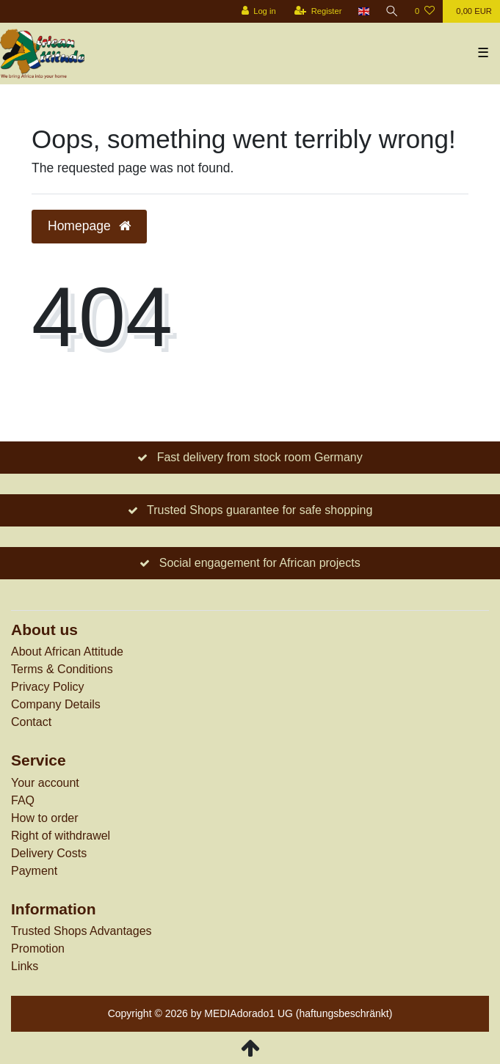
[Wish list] (425, 11)
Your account (45, 783)
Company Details (56, 704)
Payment (34, 871)
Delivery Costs (49, 853)
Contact (31, 722)
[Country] (363, 11)
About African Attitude (67, 651)
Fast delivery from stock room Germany (260, 457)
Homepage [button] (89, 226)
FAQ (23, 800)
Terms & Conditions (62, 669)
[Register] (318, 11)
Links (24, 966)
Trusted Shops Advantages (81, 931)
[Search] (392, 11)
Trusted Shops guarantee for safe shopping (259, 510)
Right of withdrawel (60, 835)
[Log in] (258, 11)
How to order (45, 818)
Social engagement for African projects (259, 563)
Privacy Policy (47, 686)
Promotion (38, 948)
